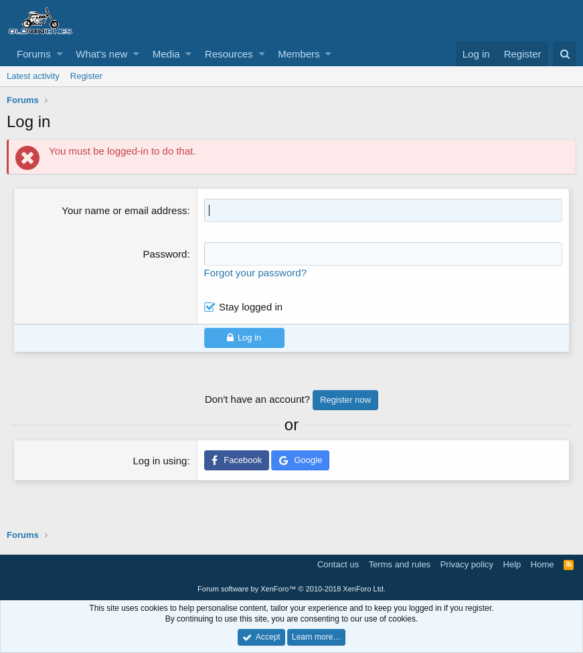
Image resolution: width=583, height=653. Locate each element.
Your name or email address (124, 210)
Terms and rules (399, 564)
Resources (229, 54)
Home (542, 564)
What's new (101, 54)
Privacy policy (466, 564)
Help (512, 564)
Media (166, 54)
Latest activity (33, 76)
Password (165, 254)
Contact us (338, 564)
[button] (60, 53)
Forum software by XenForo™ (291, 589)
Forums (34, 54)
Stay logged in (250, 306)
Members (299, 54)
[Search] (564, 53)
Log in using (160, 460)
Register (86, 76)
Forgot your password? (255, 272)
